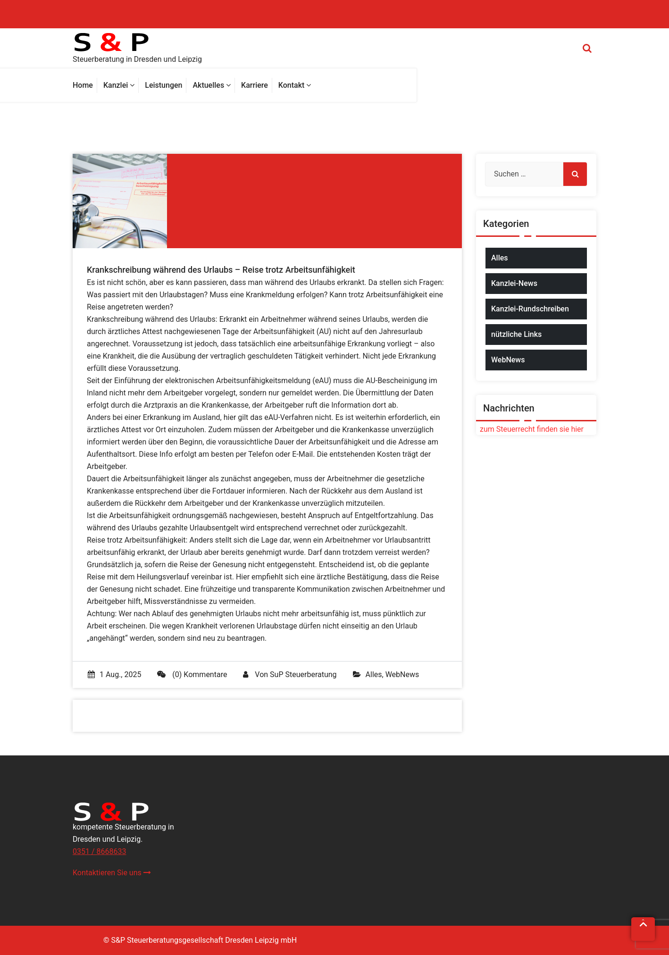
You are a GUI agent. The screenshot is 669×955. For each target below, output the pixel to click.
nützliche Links (516, 334)
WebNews (402, 674)
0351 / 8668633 (99, 851)
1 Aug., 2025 (114, 674)
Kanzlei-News (514, 283)
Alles (374, 674)
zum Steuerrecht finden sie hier (530, 429)
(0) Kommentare (192, 674)
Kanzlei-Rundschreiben (530, 308)
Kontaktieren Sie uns (112, 872)
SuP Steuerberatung (303, 674)
